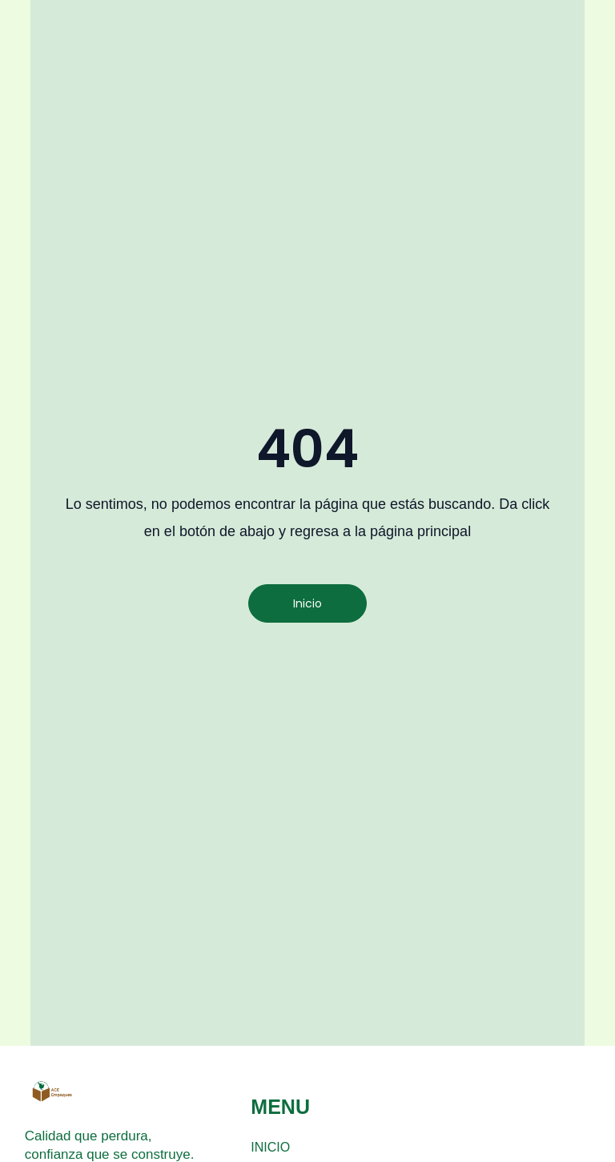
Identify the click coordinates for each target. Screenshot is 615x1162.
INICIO (270, 1147)
